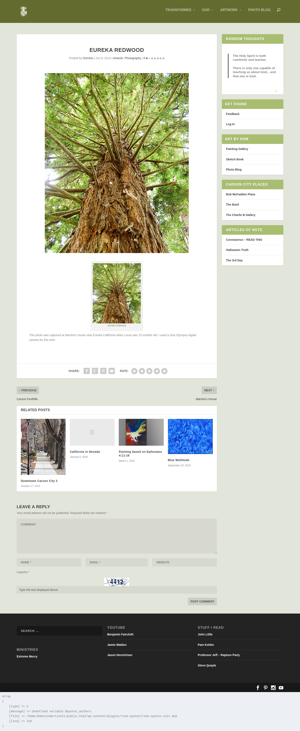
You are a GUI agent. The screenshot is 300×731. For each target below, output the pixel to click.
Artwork (229, 13)
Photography (133, 58)
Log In (230, 124)
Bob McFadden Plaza (240, 194)
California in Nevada (85, 451)
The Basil (232, 204)
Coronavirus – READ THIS (244, 239)
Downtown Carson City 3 (39, 481)
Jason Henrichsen (119, 655)
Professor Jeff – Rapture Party (219, 655)
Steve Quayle (207, 665)
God (206, 13)
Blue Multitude (178, 460)
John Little (205, 634)
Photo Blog (259, 13)
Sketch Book (235, 159)
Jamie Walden (117, 644)
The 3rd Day (234, 260)
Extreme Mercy (27, 656)
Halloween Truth (237, 250)
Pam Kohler (206, 644)
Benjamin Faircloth (120, 634)
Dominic (88, 58)
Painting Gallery (237, 149)
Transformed (178, 13)
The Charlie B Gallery (241, 215)
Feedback (233, 114)
